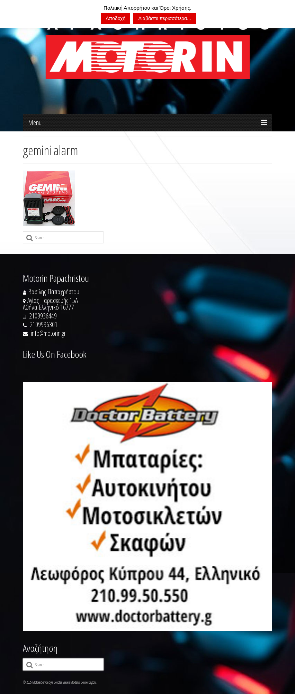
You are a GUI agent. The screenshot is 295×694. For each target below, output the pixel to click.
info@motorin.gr (44, 333)
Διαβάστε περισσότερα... (164, 18)
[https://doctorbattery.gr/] (147, 506)
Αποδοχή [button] (115, 18)
